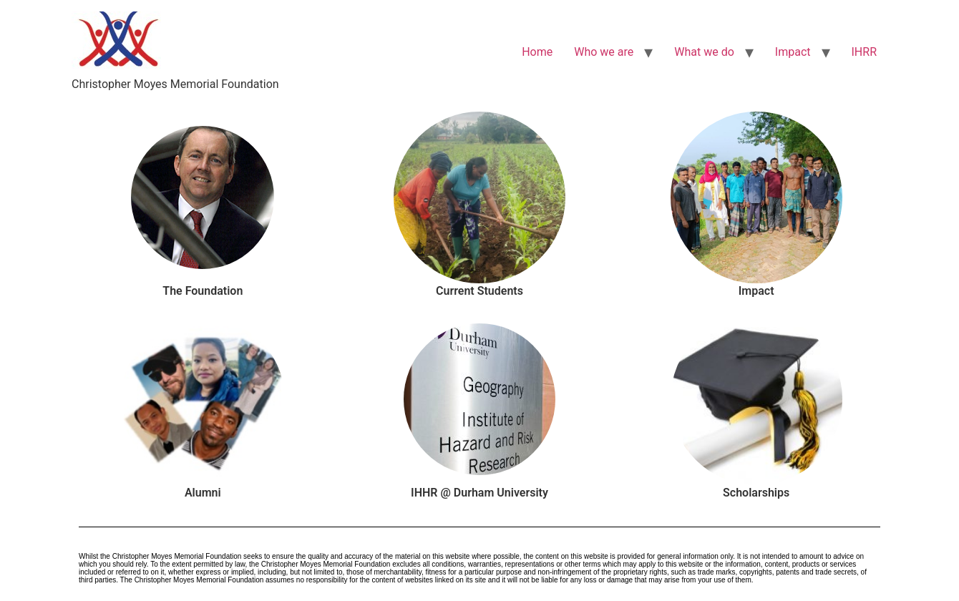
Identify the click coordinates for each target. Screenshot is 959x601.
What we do (704, 52)
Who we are (603, 52)
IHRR (864, 52)
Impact (793, 52)
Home (537, 52)
